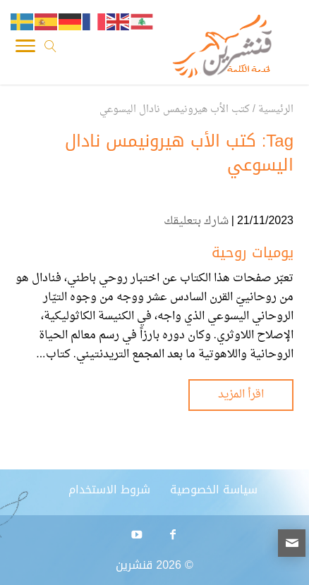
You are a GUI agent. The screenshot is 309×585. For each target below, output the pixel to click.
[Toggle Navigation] (25, 49)
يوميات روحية (252, 252)
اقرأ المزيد (241, 394)
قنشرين (134, 565)
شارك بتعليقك (196, 221)
